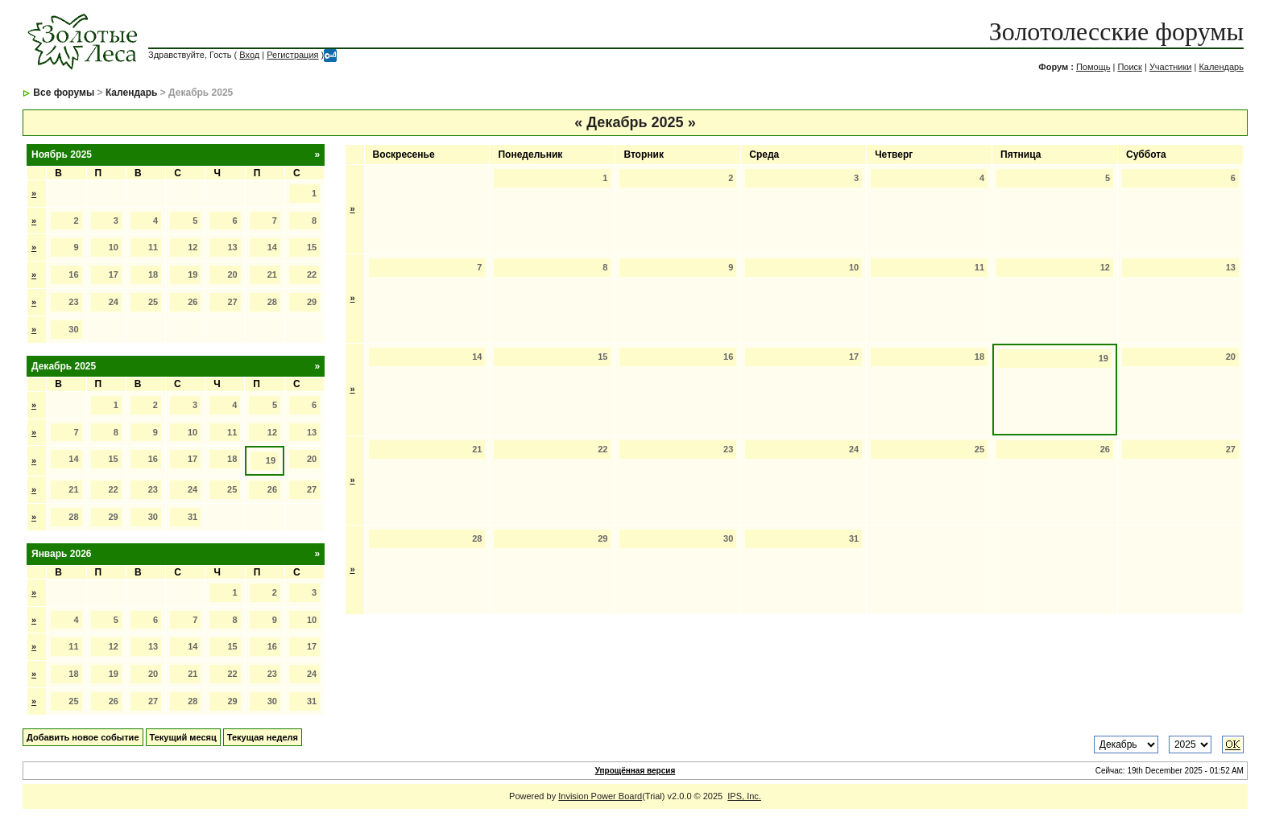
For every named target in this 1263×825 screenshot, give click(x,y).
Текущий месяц (183, 737)
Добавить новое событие (83, 737)
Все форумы (63, 92)
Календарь (1221, 67)
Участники (1170, 67)
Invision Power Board (600, 796)
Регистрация (292, 55)
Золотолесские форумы (1116, 31)
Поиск (1129, 67)
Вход (249, 55)
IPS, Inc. (744, 796)
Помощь (1093, 67)
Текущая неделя (262, 737)
